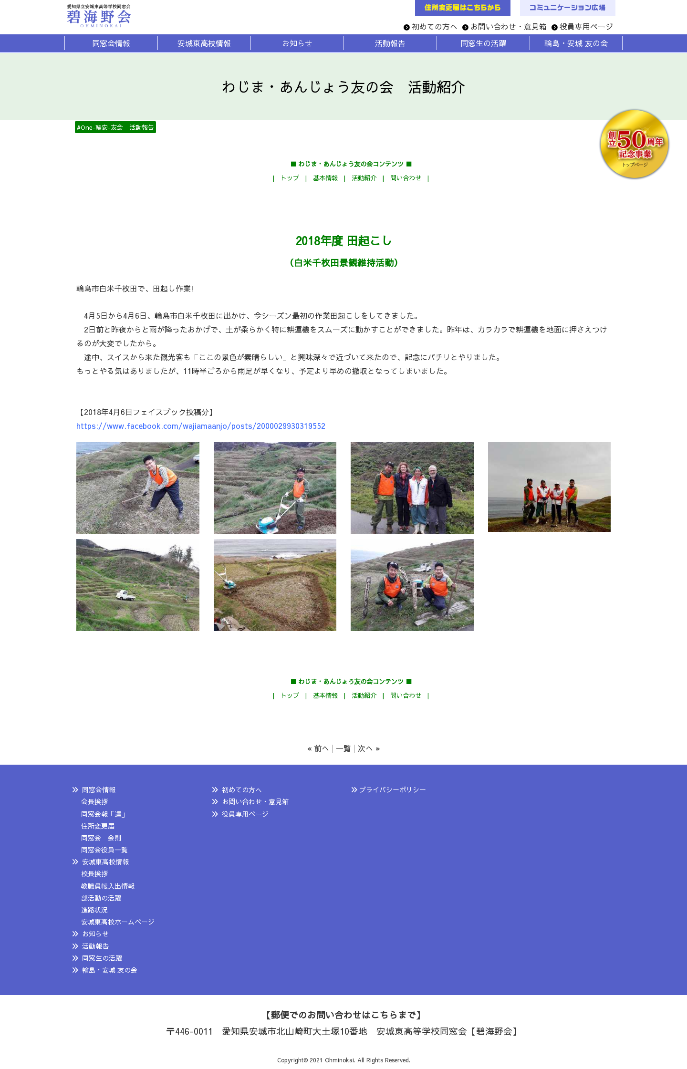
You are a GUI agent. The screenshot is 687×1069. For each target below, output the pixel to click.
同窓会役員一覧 (104, 849)
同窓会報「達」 (104, 814)
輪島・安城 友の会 (109, 970)
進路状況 (94, 909)
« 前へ (318, 748)
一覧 (343, 748)
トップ (290, 177)
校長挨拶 (94, 873)
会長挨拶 (94, 801)
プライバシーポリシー (392, 789)
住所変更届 (97, 825)
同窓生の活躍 (102, 958)
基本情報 (325, 177)
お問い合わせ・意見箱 (508, 26)
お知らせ (95, 933)
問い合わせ (405, 177)
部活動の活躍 (101, 898)
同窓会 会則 (101, 837)
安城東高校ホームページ (118, 921)
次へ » (369, 748)
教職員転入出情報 (108, 886)
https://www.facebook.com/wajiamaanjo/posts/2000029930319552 (200, 425)
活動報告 (95, 946)
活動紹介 (364, 177)
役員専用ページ (586, 26)
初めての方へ (435, 26)
